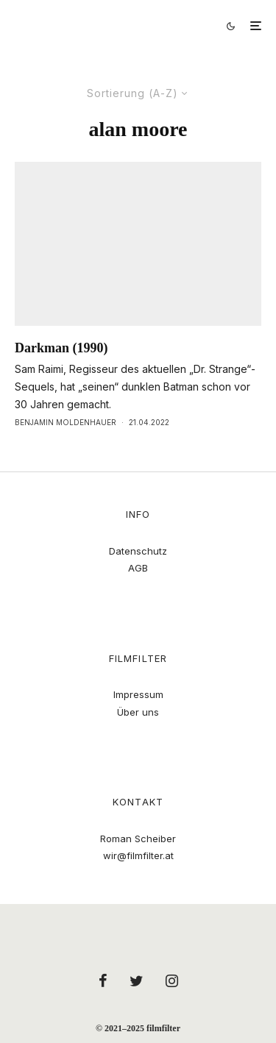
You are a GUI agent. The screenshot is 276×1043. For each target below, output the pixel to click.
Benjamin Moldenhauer (65, 422)
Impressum (138, 694)
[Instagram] (172, 980)
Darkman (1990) (61, 348)
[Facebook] (103, 980)
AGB (138, 568)
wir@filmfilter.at (138, 855)
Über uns (138, 712)
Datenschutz (138, 551)
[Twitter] (136, 980)
